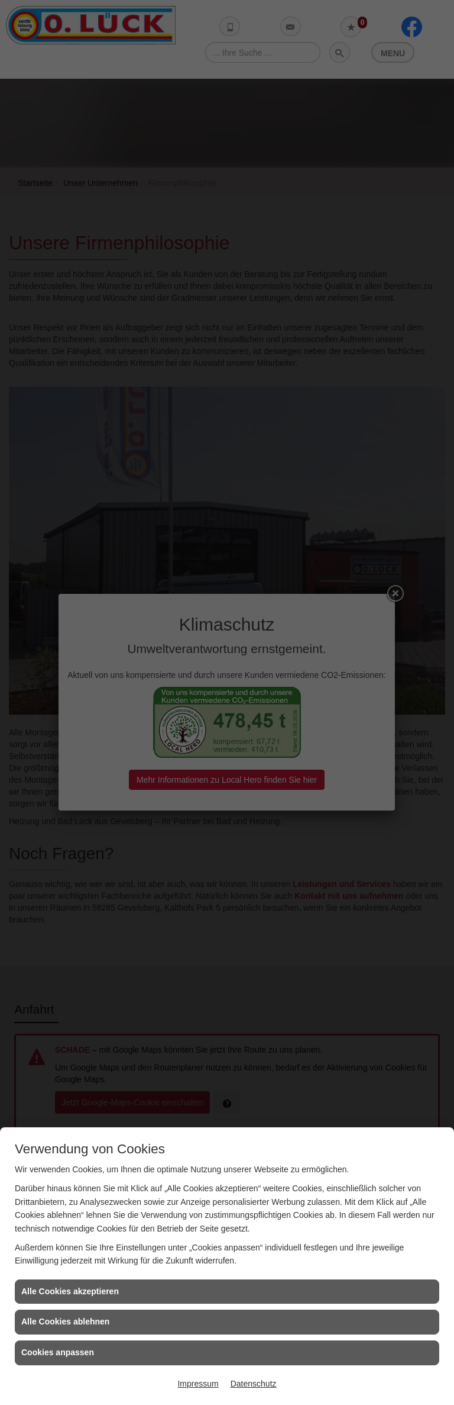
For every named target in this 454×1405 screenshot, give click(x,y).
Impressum (197, 1383)
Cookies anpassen (57, 1352)
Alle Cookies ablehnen (65, 1321)
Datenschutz (254, 1383)
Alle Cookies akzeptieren (70, 1291)
